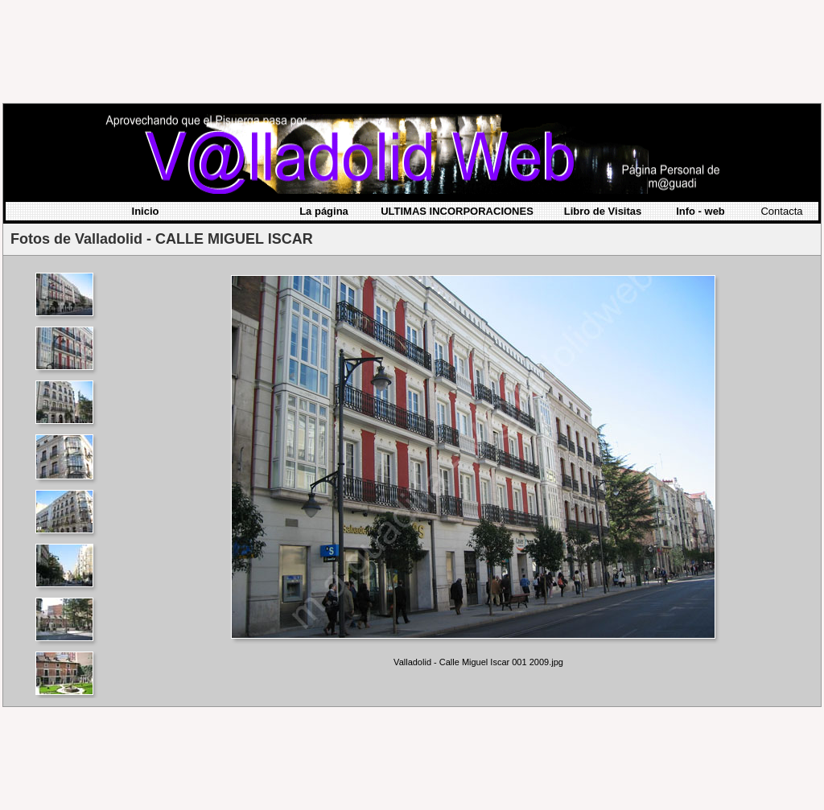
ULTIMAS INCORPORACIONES (457, 111)
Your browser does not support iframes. (69, 376)
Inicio (145, 111)
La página (323, 111)
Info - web (700, 111)
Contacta (781, 111)
